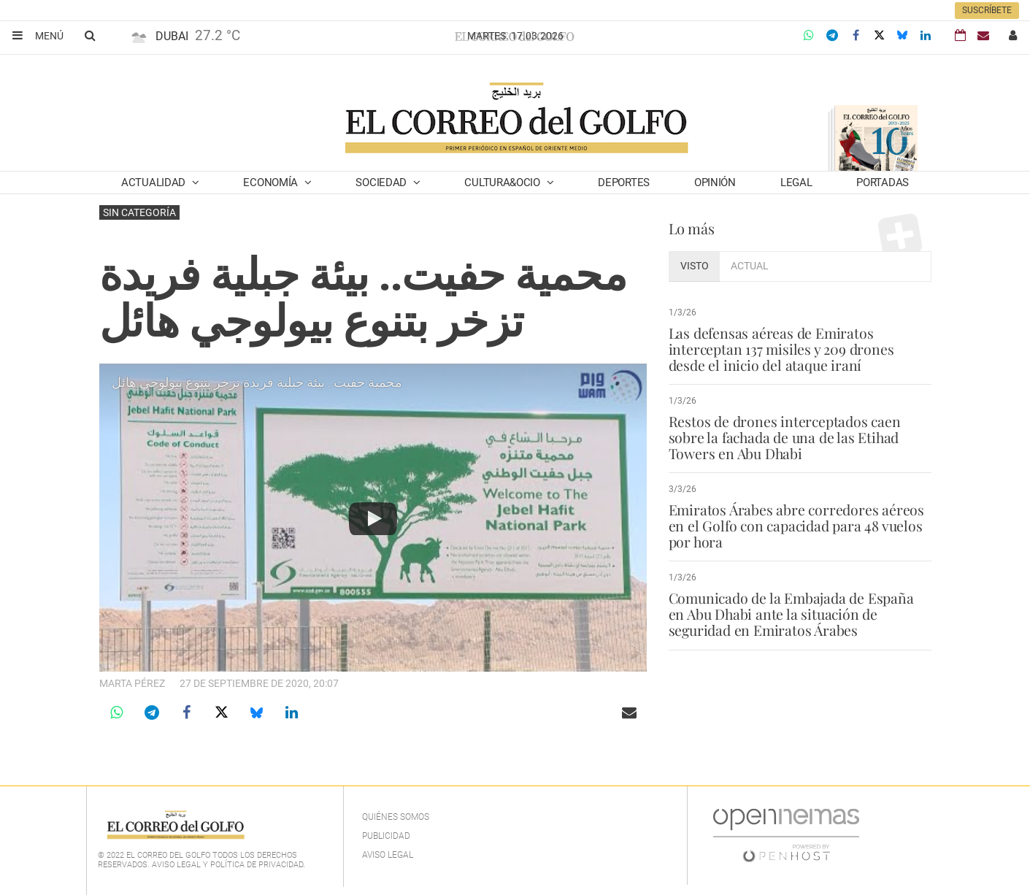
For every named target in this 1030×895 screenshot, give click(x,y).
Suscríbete (987, 10)
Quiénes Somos (395, 817)
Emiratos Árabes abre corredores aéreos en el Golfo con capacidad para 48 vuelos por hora (797, 525)
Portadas (882, 182)
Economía (271, 182)
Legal (796, 182)
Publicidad (386, 836)
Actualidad (154, 182)
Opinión (715, 182)
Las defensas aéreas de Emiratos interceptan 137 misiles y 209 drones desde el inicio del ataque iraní (781, 348)
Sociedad (382, 182)
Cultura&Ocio (503, 182)
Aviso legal (387, 855)
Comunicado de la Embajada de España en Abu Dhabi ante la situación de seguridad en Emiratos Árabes (800, 613)
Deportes (624, 182)
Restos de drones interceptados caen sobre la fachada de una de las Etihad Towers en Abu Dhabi (783, 437)
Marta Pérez (132, 683)
